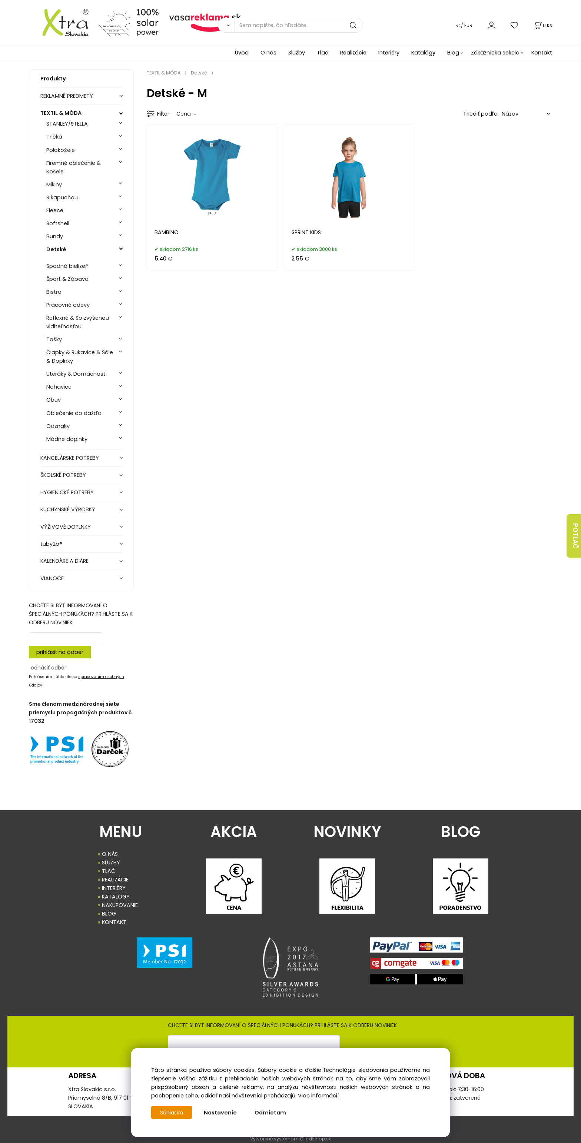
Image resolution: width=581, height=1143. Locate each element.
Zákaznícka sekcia (495, 52)
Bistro (54, 292)
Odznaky (58, 426)
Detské (56, 249)
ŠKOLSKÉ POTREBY (63, 475)
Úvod (242, 52)
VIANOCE (52, 578)
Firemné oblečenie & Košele (73, 167)
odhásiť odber (48, 667)
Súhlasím (172, 1112)
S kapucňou (62, 197)
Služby (296, 52)
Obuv (53, 399)
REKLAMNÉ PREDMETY (66, 96)
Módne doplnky (66, 439)
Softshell (57, 223)
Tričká (54, 136)
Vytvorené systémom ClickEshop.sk (290, 1139)
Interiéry (388, 52)
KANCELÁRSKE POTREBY (69, 458)
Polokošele (60, 150)
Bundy (54, 236)
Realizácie (353, 52)
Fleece (54, 210)
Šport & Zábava (67, 279)
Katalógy (423, 52)
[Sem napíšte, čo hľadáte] (299, 25)
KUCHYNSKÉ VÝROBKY (67, 509)
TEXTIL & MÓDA (61, 113)
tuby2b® (51, 544)
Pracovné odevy (68, 305)
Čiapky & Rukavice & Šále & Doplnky (79, 357)
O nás (268, 52)
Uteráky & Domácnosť (75, 374)
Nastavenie (221, 1112)
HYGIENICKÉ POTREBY (67, 492)
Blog (453, 52)
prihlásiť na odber (59, 652)
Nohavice (59, 387)
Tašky (54, 339)
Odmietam (272, 1112)
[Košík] (543, 25)
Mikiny (54, 184)
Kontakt (541, 52)
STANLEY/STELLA (67, 123)
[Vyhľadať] (226, 25)
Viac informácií (318, 1095)
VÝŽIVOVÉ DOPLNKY (65, 527)
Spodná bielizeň (67, 266)
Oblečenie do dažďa (74, 413)
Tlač (322, 52)
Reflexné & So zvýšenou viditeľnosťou (77, 322)
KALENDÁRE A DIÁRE (64, 561)
